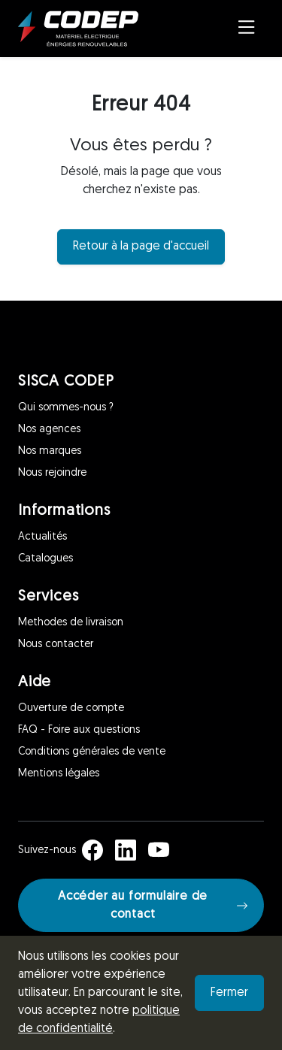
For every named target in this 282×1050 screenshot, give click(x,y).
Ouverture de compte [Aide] (71, 708)
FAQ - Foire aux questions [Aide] (79, 730)
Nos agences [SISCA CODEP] (49, 429)
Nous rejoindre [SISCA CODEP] (52, 473)
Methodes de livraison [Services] (70, 622)
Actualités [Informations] (42, 537)
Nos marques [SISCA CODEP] (49, 451)
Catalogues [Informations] (45, 558)
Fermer (229, 993)
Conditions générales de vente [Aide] (91, 752)
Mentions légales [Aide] (58, 773)
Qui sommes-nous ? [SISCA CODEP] (66, 407)
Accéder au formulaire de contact (153, 906)
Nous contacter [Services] (55, 644)
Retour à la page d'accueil (141, 247)
